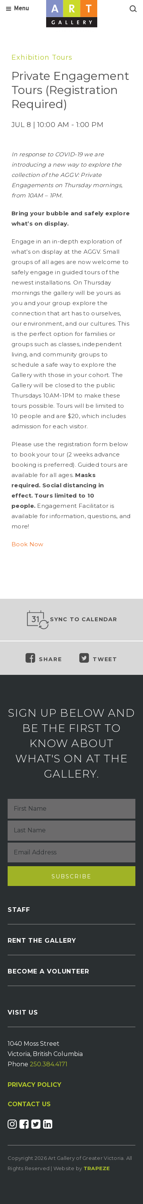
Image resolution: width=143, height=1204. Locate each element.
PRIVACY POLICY (34, 1084)
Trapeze (97, 1168)
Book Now (27, 544)
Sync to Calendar (71, 619)
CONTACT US (29, 1104)
